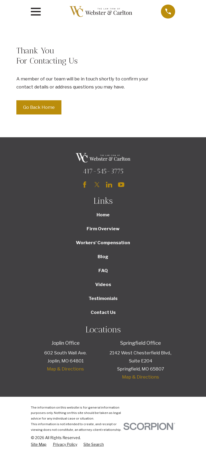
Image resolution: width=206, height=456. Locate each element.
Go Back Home (39, 107)
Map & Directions (65, 369)
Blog (103, 256)
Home (103, 214)
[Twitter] (97, 184)
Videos (103, 284)
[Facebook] (85, 184)
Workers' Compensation (103, 242)
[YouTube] (121, 184)
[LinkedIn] (109, 184)
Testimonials (103, 298)
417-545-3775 (103, 171)
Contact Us (103, 312)
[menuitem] (38, 444)
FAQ (103, 270)
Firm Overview (103, 228)
